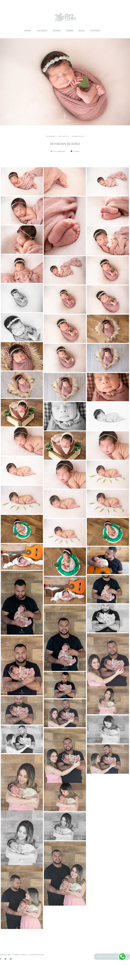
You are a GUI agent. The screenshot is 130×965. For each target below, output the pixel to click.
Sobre (69, 30)
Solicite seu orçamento (112, 956)
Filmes (57, 30)
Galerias (41, 30)
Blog (82, 30)
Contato (95, 30)
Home (27, 30)
